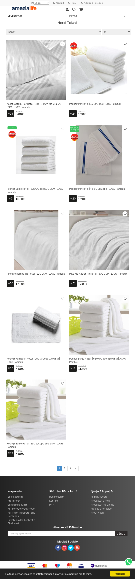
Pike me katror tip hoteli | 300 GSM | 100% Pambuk (98, 273)
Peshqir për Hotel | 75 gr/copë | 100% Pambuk (95, 103)
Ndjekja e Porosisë (92, 2)
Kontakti (58, 2)
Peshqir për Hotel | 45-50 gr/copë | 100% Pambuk (97, 188)
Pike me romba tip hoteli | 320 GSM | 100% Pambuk (36, 273)
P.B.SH (72, 2)
